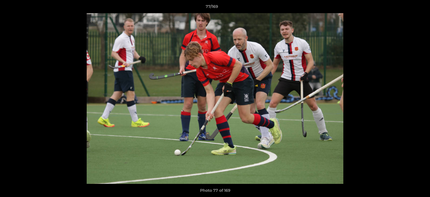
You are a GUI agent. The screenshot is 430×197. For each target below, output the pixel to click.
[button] (407, 7)
